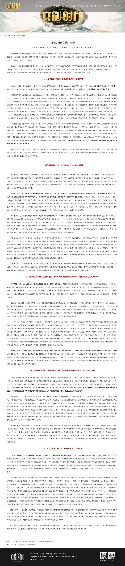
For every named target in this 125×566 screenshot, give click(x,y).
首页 (15, 35)
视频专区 (65, 6)
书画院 (73, 6)
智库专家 (89, 6)
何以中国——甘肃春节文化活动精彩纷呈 (23, 544)
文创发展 (81, 6)
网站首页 (39, 6)
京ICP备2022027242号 (37, 559)
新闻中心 (48, 6)
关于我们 (117, 6)
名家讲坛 (98, 6)
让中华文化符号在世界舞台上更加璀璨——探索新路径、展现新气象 (31, 541)
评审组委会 (107, 6)
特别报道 (57, 6)
